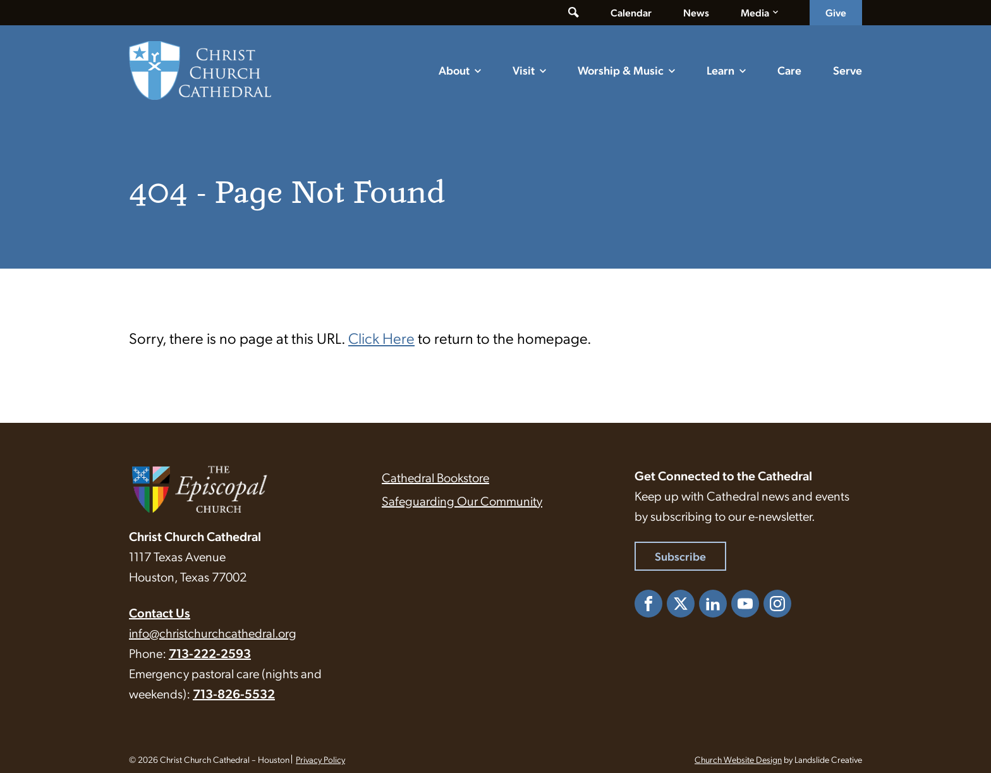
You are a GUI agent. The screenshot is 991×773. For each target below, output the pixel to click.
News (696, 12)
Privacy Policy (320, 759)
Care (789, 70)
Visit (524, 70)
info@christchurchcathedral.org (212, 632)
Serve (847, 70)
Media (755, 12)
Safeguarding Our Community (462, 500)
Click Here (381, 337)
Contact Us (159, 612)
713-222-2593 (210, 653)
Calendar (631, 12)
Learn (720, 70)
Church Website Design (738, 759)
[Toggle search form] (573, 12)
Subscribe (680, 556)
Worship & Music (621, 70)
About (454, 70)
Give (835, 12)
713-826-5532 (234, 693)
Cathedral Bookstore (435, 477)
